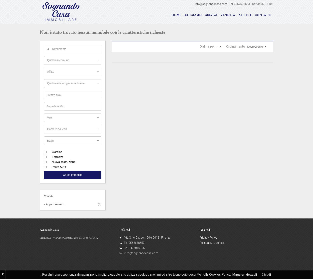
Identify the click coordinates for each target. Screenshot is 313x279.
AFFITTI (245, 15)
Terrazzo (57, 156)
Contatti (263, 15)
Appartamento (55, 203)
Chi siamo (193, 15)
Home (176, 15)
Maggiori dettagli (245, 274)
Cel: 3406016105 (262, 4)
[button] (219, 46)
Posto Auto (59, 165)
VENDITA (228, 15)
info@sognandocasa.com (211, 4)
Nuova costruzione (63, 161)
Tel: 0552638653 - (240, 4)
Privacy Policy (208, 236)
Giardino (57, 151)
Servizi (211, 15)
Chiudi (267, 274)
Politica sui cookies (211, 241)
